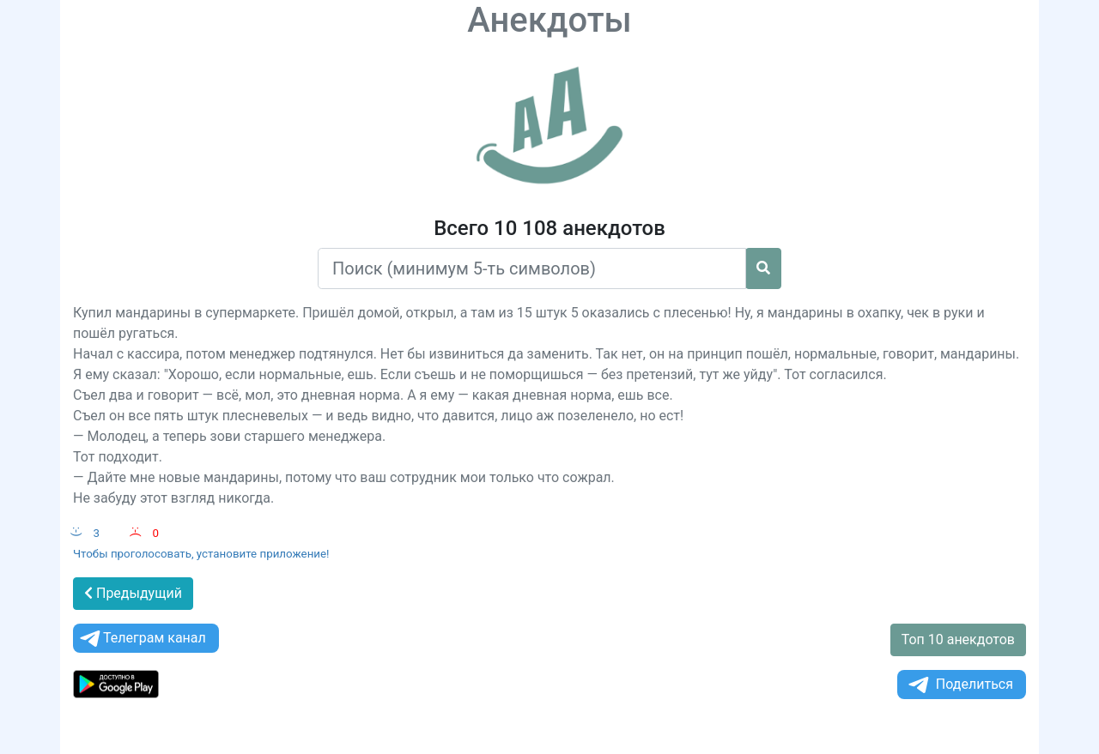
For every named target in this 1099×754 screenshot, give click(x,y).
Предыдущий (133, 593)
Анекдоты (549, 20)
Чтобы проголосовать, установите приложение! (201, 553)
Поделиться (959, 685)
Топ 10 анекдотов (958, 639)
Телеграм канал (141, 639)
